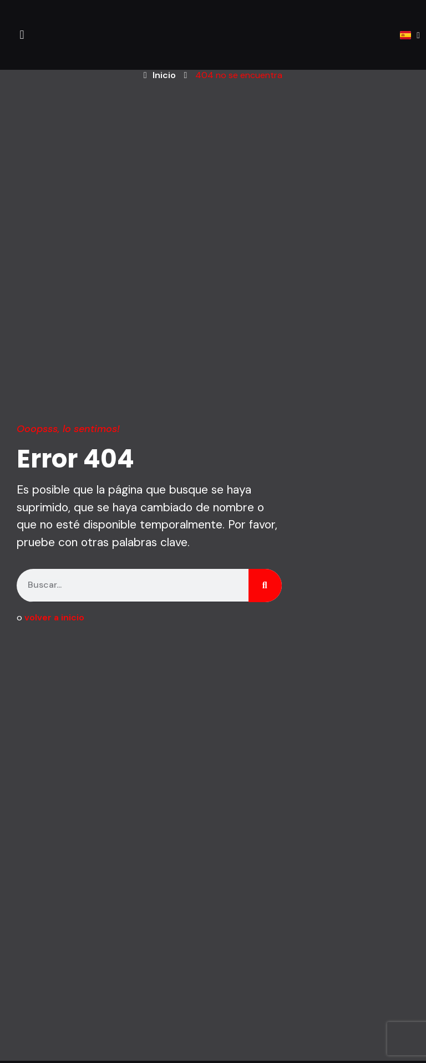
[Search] (265, 585)
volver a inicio (54, 617)
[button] (22, 35)
